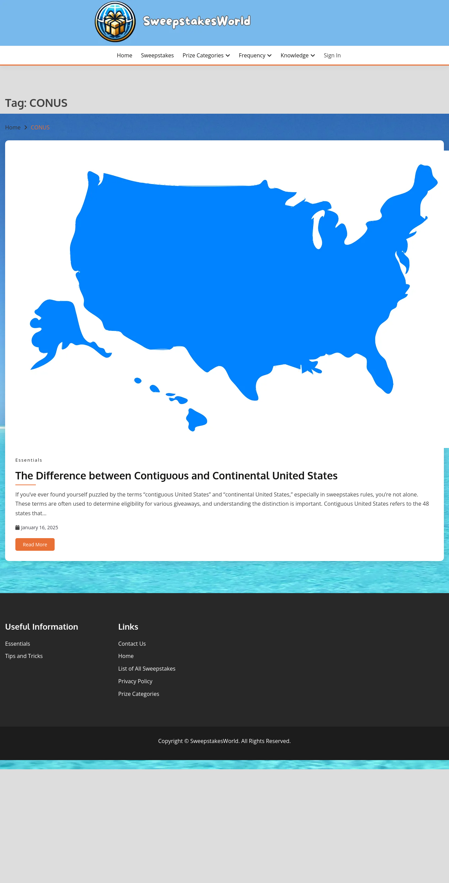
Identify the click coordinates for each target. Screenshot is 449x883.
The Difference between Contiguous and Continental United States (176, 475)
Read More (35, 544)
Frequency (252, 55)
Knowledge (295, 55)
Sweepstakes (157, 55)
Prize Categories (203, 55)
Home (124, 55)
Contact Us (132, 643)
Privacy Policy (135, 681)
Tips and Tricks (24, 656)
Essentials (29, 460)
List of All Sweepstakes (147, 668)
